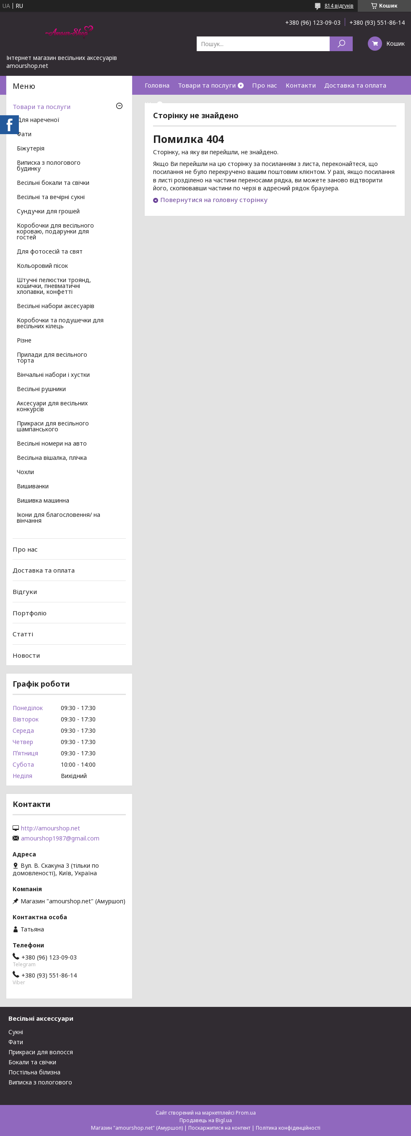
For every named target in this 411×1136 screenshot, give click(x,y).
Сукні (15, 1032)
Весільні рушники (41, 389)
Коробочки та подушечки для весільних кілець (60, 323)
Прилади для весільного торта (52, 358)
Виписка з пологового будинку (49, 166)
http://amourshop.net (50, 828)
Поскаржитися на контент (219, 1127)
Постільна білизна (34, 1072)
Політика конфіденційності (288, 1127)
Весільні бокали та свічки (53, 183)
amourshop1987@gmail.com (60, 838)
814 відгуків (339, 5)
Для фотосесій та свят (50, 252)
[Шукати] (341, 43)
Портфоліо (30, 612)
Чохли (25, 472)
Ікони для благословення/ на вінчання (58, 518)
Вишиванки (33, 486)
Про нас (264, 85)
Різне (24, 340)
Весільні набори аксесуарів (55, 306)
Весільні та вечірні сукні (51, 197)
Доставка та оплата (355, 85)
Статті (23, 634)
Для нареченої (38, 120)
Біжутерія (30, 148)
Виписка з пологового (40, 1082)
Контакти (301, 85)
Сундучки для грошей (48, 211)
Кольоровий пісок (42, 266)
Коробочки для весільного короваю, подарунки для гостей (55, 232)
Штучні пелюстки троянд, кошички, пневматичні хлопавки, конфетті (54, 286)
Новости (26, 655)
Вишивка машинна (43, 501)
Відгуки (25, 591)
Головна (157, 85)
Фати (24, 134)
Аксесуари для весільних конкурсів (52, 406)
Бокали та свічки (32, 1062)
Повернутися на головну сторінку (214, 199)
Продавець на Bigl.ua (205, 1120)
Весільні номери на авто (52, 444)
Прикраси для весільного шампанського (53, 426)
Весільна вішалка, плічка (52, 458)
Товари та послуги (207, 85)
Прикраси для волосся (40, 1052)
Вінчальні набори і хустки (53, 375)
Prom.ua (246, 1112)
